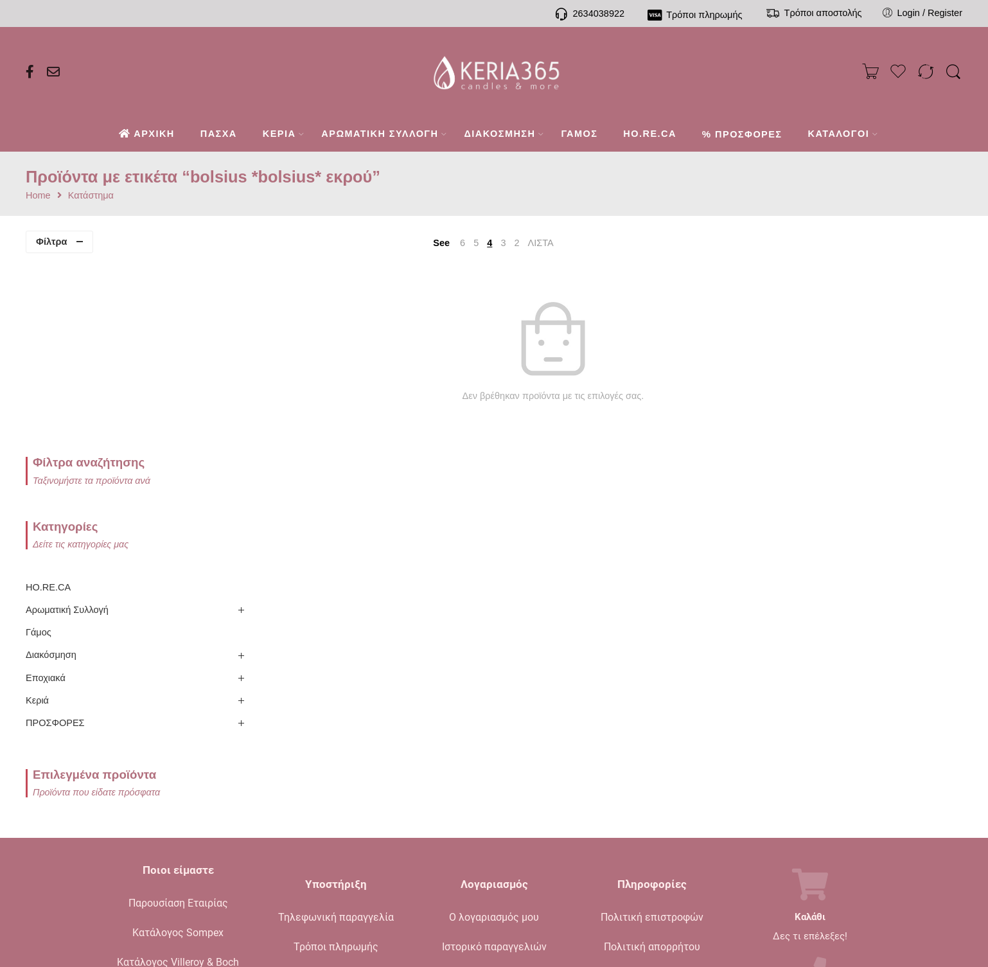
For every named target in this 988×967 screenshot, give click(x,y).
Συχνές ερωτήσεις (336, 824)
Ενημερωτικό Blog (178, 810)
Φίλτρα (51, 241)
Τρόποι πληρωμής (336, 765)
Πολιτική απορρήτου (652, 765)
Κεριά (37, 518)
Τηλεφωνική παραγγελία (336, 735)
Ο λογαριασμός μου (494, 735)
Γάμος (38, 450)
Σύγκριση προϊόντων (494, 824)
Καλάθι (810, 735)
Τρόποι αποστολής (336, 794)
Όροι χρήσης (652, 824)
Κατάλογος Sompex (178, 751)
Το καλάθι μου (494, 794)
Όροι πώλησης (652, 794)
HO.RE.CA (48, 405)
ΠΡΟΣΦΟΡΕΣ (55, 541)
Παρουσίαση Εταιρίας (178, 721)
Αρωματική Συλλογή (67, 428)
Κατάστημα (91, 195)
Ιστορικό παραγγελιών (494, 765)
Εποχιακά (46, 495)
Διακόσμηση (51, 473)
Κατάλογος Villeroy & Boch (178, 780)
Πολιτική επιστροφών (652, 735)
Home (38, 195)
